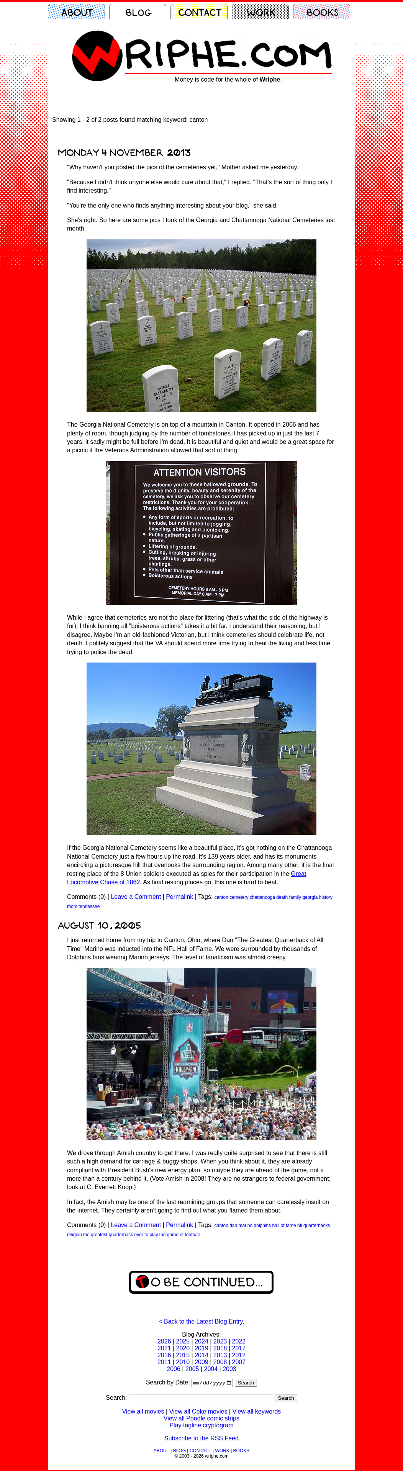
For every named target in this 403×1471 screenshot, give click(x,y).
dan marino (240, 1225)
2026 (164, 1341)
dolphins (262, 1225)
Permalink (179, 896)
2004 (211, 1369)
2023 (220, 1341)
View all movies (143, 1412)
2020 (183, 1348)
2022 (239, 1341)
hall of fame (284, 1225)
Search (246, 1383)
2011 (164, 1362)
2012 (239, 1355)
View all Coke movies (198, 1412)
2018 (220, 1348)
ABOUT (161, 1451)
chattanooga (262, 897)
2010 (183, 1362)
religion (74, 1234)
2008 (220, 1362)
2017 (239, 1348)
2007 (239, 1362)
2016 (164, 1355)
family (295, 897)
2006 (173, 1369)
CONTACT (200, 1451)
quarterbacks (316, 1225)
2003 (229, 1369)
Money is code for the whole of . (228, 79)
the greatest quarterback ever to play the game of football (141, 1234)
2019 (201, 1348)
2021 (164, 1348)
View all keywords (256, 1412)
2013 (220, 1355)
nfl (299, 1225)
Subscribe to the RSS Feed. (202, 1439)
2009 (201, 1362)
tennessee (89, 906)
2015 (183, 1355)
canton (221, 897)
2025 (183, 1341)
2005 (192, 1369)
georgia (310, 897)
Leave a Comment (136, 896)
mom (72, 906)
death (282, 897)
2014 (201, 1355)
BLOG (179, 1451)
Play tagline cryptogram (201, 1426)
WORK (222, 1451)
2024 (201, 1341)
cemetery (238, 897)
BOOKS (241, 1451)
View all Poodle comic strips (201, 1419)
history (326, 897)
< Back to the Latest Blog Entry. (201, 1321)
